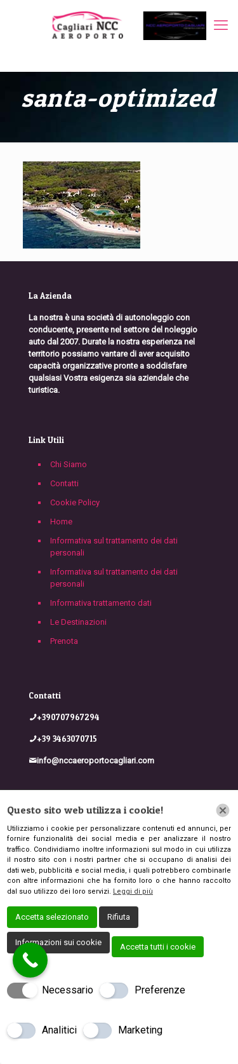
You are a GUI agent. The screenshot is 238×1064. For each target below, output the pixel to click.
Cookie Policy (75, 502)
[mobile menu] (221, 25)
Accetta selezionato (52, 917)
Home (61, 521)
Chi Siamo (68, 464)
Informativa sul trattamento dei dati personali (114, 546)
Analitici (59, 1030)
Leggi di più (133, 891)
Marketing (140, 1030)
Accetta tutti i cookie (157, 946)
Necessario (67, 990)
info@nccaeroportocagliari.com (95, 760)
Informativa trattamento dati (101, 603)
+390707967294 (68, 717)
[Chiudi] (223, 810)
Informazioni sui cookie (58, 942)
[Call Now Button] (30, 960)
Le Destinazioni (78, 622)
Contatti (64, 483)
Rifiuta (118, 917)
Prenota (64, 641)
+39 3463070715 (67, 738)
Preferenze (160, 990)
